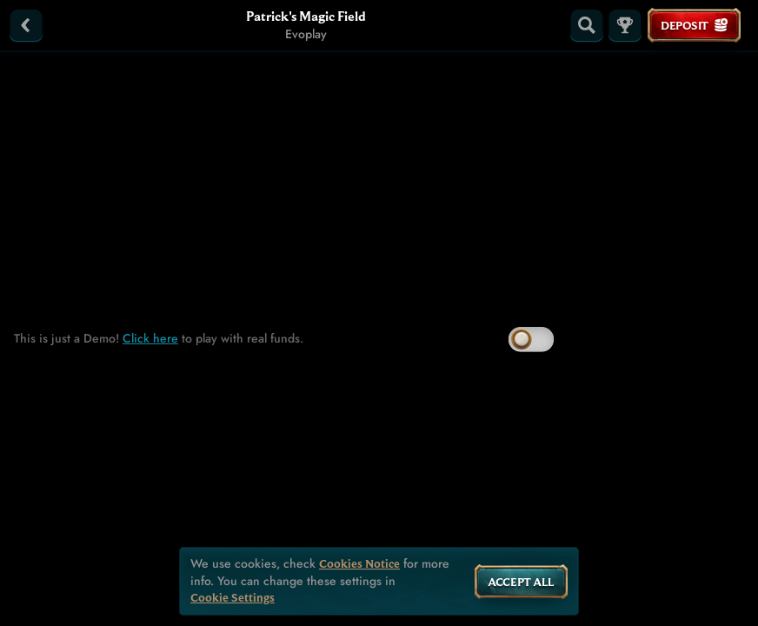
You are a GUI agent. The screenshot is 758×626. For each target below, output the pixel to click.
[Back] (26, 25)
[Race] (625, 25)
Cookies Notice (359, 563)
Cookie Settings (232, 597)
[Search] (586, 25)
